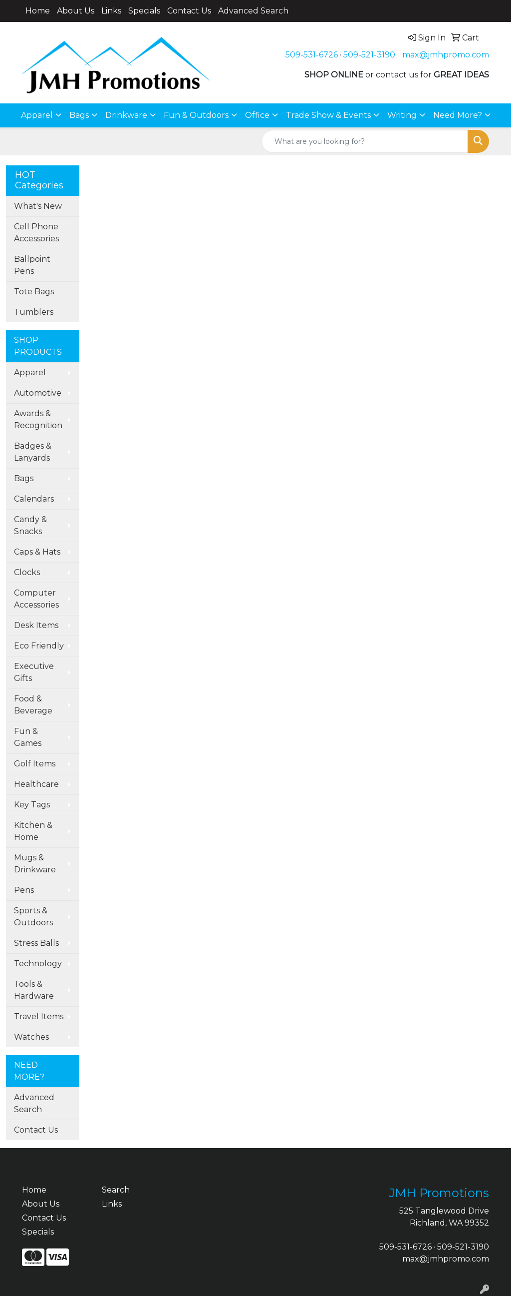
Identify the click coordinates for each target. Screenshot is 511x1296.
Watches (31, 1037)
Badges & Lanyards (32, 452)
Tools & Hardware (34, 990)
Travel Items (38, 1016)
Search (116, 1190)
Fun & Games (27, 737)
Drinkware (126, 115)
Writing (402, 115)
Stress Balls (36, 943)
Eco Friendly (39, 645)
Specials (144, 10)
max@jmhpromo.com (445, 54)
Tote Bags (34, 291)
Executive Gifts (34, 672)
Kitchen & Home (33, 831)
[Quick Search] (364, 141)
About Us (75, 10)
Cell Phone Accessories (36, 232)
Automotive (37, 393)
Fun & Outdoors (196, 115)
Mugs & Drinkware (35, 863)
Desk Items (36, 625)
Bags (79, 115)
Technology (38, 963)
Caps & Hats (37, 552)
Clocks (27, 572)
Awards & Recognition (38, 419)
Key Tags (32, 804)
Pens (24, 890)
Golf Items (34, 763)
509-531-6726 (311, 54)
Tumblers (33, 312)
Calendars (34, 499)
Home (37, 10)
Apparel (37, 115)
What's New (38, 206)
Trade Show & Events (328, 115)
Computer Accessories (36, 599)
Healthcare (36, 784)
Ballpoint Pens (32, 265)
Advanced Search (253, 10)
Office (257, 115)
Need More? (457, 115)
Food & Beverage (33, 704)
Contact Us (189, 10)
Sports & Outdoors (33, 916)
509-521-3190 (369, 54)
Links (111, 10)
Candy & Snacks (30, 525)
